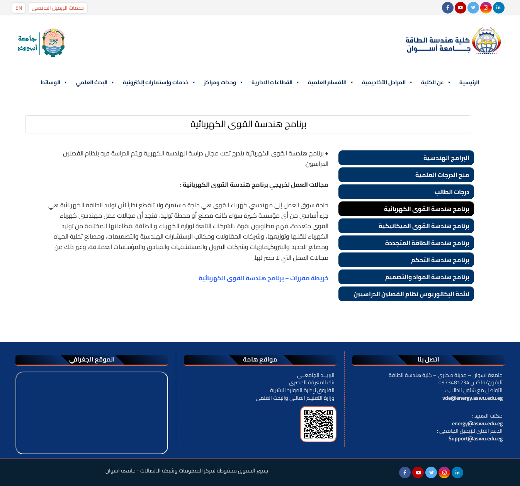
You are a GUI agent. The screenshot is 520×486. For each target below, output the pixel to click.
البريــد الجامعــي (316, 375)
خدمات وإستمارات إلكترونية (159, 82)
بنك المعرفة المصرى (312, 382)
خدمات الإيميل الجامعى (58, 8)
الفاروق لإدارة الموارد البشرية (302, 390)
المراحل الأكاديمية (387, 82)
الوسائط (54, 82)
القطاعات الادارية (276, 82)
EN (18, 8)
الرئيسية (469, 82)
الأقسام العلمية (331, 82)
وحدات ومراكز (224, 82)
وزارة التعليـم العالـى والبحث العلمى (295, 398)
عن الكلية (436, 82)
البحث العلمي (95, 82)
